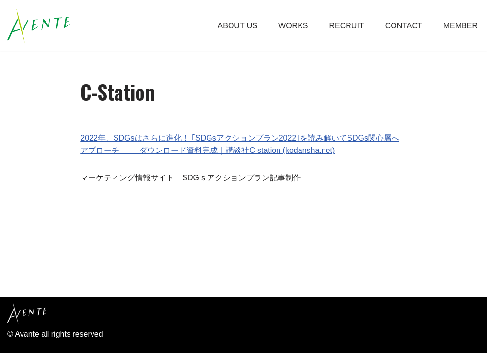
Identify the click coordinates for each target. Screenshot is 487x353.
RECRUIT (346, 26)
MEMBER (460, 26)
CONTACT (403, 26)
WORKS (293, 26)
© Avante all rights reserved (55, 334)
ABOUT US (238, 26)
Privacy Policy (33, 284)
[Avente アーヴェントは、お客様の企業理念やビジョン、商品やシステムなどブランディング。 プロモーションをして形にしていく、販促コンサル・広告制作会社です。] (38, 26)
